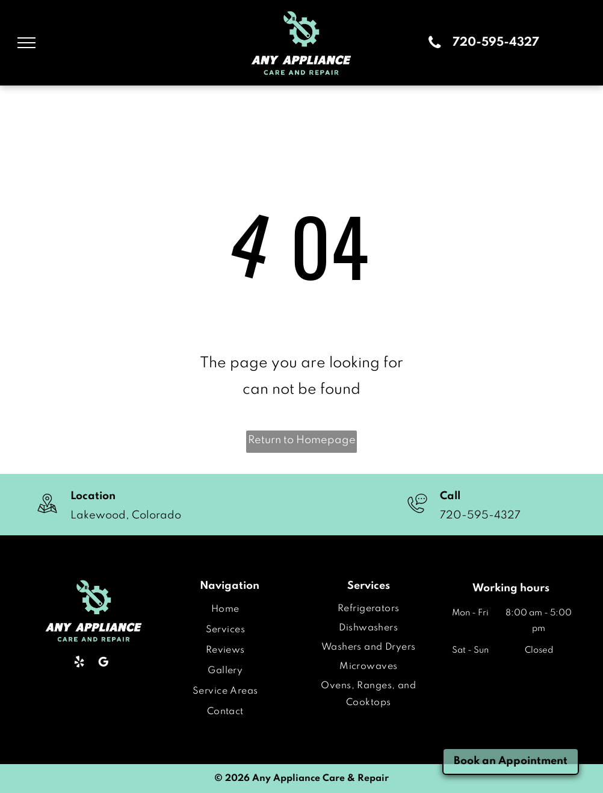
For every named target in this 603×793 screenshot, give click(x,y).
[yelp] (79, 663)
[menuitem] (225, 609)
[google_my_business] (103, 663)
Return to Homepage (302, 440)
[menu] (26, 42)
